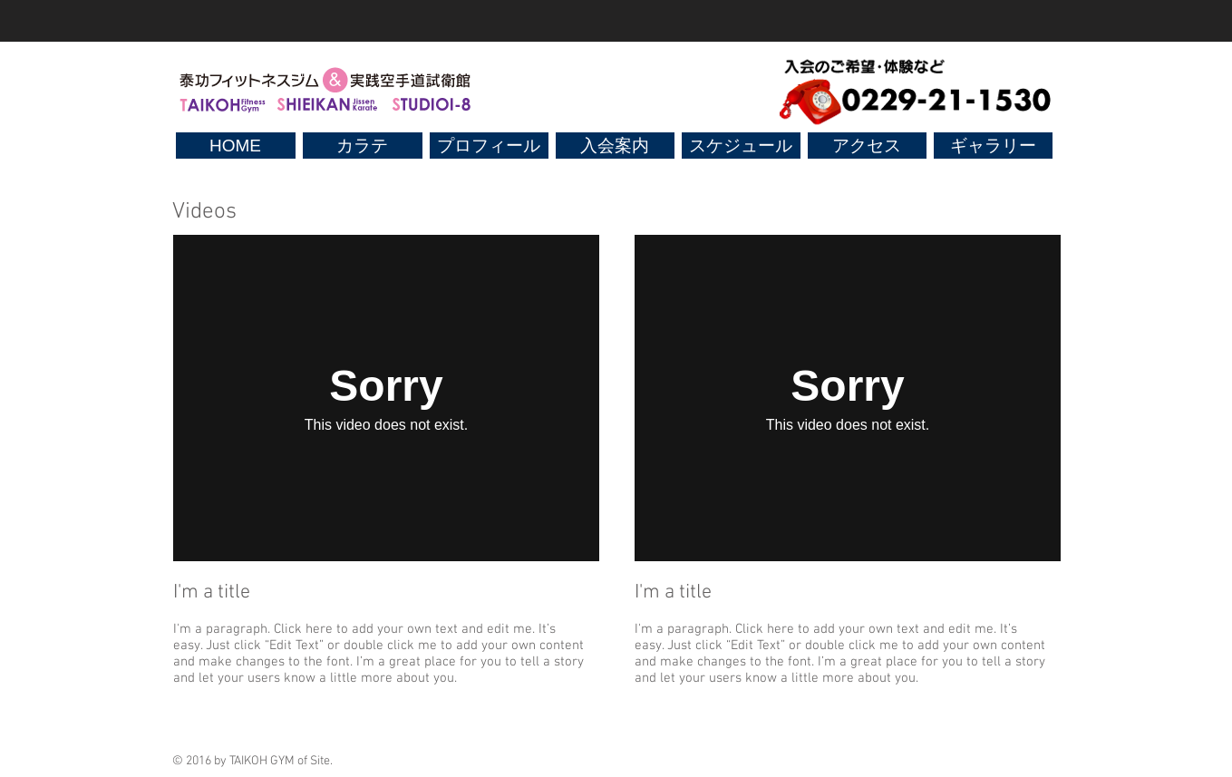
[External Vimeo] (386, 398)
